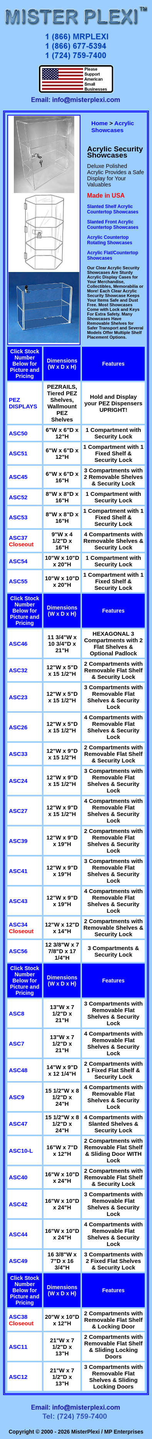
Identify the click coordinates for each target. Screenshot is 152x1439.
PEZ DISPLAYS (23, 403)
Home (99, 123)
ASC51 (18, 453)
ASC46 (18, 643)
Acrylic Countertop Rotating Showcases (109, 240)
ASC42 (18, 1204)
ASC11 (18, 1346)
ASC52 (18, 497)
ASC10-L (21, 1150)
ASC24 (18, 780)
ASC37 (18, 537)
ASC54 (18, 561)
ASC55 (18, 581)
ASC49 (18, 1261)
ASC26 (18, 727)
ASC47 (18, 1123)
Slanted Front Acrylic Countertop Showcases (112, 224)
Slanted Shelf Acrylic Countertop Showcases (112, 209)
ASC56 (18, 951)
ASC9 (16, 1097)
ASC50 (18, 433)
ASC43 (18, 901)
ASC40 (18, 1177)
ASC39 (18, 841)
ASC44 (18, 1234)
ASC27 (18, 811)
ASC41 (18, 871)
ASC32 (18, 670)
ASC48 (18, 1070)
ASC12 (18, 1377)
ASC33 (18, 754)
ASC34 (18, 924)
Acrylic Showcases (112, 126)
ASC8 (16, 1013)
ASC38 (18, 1316)
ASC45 (18, 477)
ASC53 (18, 517)
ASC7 (16, 1043)
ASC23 (18, 697)
